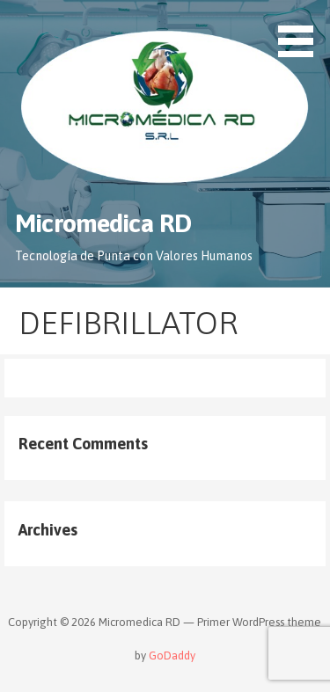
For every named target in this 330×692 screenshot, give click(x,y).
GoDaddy (172, 655)
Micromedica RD (103, 222)
